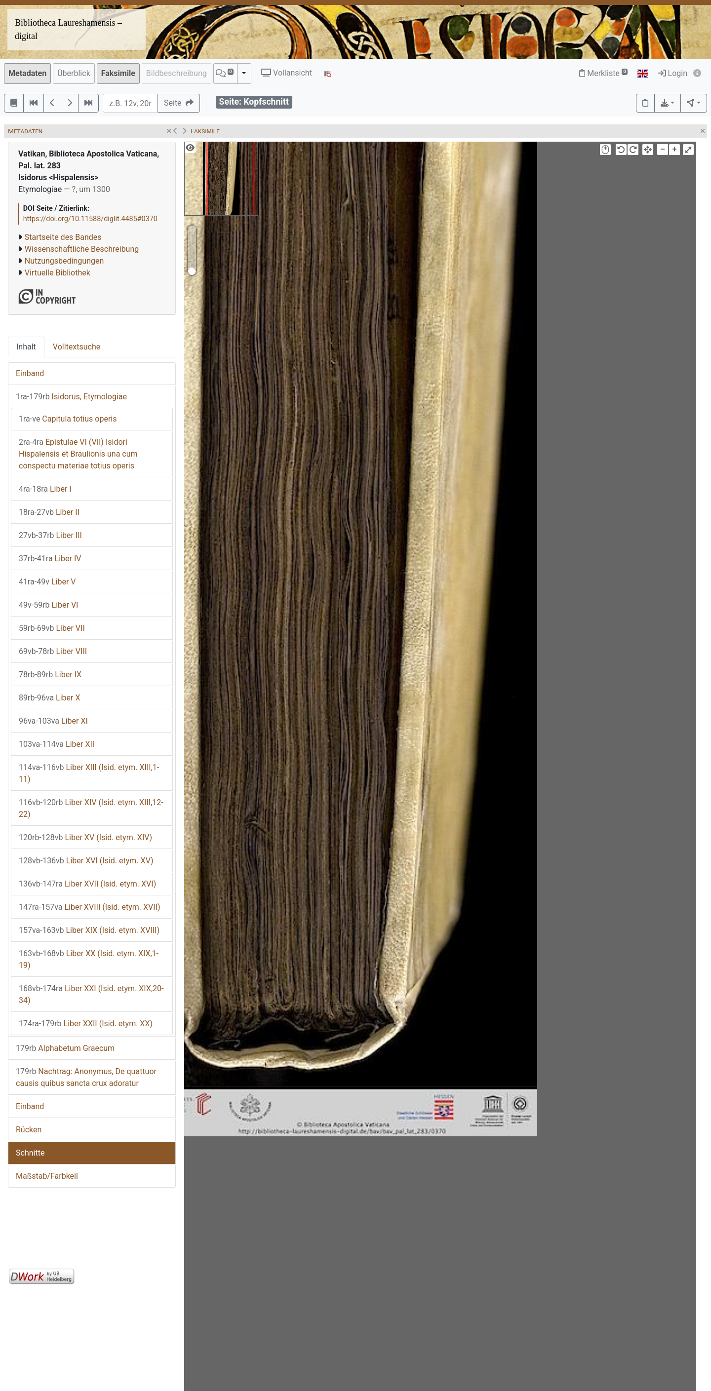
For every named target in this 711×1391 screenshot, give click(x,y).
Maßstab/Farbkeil (47, 1176)
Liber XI (53, 721)
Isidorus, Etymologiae (71, 396)
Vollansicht (286, 72)
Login (672, 73)
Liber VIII (53, 651)
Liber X (49, 697)
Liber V (47, 581)
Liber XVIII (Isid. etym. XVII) (89, 907)
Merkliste (603, 73)
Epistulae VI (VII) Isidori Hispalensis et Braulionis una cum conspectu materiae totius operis (78, 453)
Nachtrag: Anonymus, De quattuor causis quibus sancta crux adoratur (86, 1077)
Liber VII (52, 628)
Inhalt (26, 346)
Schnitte (30, 1153)
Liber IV (50, 558)
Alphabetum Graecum (65, 1048)
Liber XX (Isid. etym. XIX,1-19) (88, 959)
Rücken (28, 1129)
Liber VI (48, 605)
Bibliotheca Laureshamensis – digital (68, 29)
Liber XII (56, 744)
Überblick (73, 73)
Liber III (50, 535)
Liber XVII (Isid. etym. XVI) (87, 884)
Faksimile (118, 73)
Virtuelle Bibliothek (57, 272)
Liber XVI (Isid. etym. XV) (86, 860)
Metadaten (27, 73)
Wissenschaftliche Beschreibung (82, 249)
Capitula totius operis (68, 419)
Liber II (49, 512)
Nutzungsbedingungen (64, 261)
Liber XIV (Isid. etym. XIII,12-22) (91, 808)
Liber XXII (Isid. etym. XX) (86, 1023)
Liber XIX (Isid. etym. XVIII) (89, 930)
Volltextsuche (76, 346)
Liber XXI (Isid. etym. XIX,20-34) (91, 994)
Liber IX (50, 674)
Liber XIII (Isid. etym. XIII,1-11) (89, 773)
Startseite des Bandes (63, 237)
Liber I (45, 489)
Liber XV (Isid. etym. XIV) (85, 837)
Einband (30, 373)
